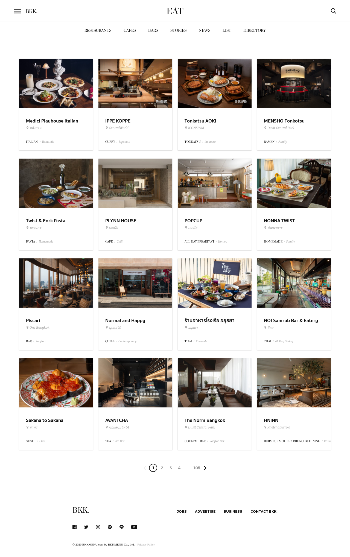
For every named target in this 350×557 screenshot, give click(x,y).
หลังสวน (33, 128)
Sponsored (161, 102)
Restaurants (97, 30)
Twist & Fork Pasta (45, 221)
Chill (119, 241)
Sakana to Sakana (44, 420)
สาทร (31, 427)
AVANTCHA (116, 420)
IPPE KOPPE (117, 121)
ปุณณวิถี (113, 327)
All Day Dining (284, 341)
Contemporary (127, 341)
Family (282, 142)
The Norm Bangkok (205, 420)
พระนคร (33, 227)
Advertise (205, 511)
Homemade (46, 241)
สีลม (268, 327)
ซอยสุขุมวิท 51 (117, 427)
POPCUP (193, 221)
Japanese (124, 142)
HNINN (271, 420)
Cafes (130, 30)
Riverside (201, 341)
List (227, 30)
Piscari (33, 321)
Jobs (182, 511)
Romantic (48, 142)
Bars (153, 30)
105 (196, 467)
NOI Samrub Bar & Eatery (291, 321)
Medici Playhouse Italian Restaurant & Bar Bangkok (54, 124)
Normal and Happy (125, 321)
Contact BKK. (264, 511)
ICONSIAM (194, 128)
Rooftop (40, 341)
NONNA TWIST (279, 221)
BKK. (80, 510)
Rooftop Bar (216, 441)
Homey (222, 241)
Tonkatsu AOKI (200, 121)
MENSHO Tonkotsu (284, 121)
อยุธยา (191, 327)
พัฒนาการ (273, 227)
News (204, 30)
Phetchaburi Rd (277, 427)
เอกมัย (111, 227)
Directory (254, 30)
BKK (31, 11)
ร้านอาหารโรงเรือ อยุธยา (210, 321)
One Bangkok (37, 327)
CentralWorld (117, 128)
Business (233, 511)
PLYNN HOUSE (120, 221)
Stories (178, 30)
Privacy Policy (146, 544)
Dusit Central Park (279, 128)
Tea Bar (119, 441)
